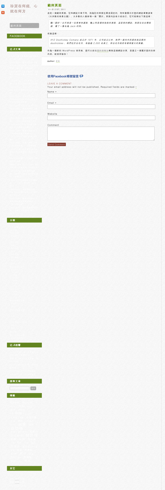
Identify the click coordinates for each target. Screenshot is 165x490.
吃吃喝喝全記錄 (17, 227)
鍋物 (13, 263)
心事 (13, 316)
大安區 (15, 280)
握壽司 (33, 431)
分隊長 (21, 409)
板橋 (13, 439)
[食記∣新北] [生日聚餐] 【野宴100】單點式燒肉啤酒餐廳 (24, 82)
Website (52, 113)
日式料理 (15, 242)
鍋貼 (19, 457)
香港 (13, 306)
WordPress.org (18, 485)
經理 (12, 450)
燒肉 (13, 251)
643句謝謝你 (29, 370)
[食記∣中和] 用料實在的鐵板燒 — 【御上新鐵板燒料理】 (23, 119)
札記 (13, 319)
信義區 (15, 275)
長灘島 (14, 303)
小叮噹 (28, 421)
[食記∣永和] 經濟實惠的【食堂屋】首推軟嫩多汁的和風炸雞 (24, 152)
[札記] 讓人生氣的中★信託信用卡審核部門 (24, 353)
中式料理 (15, 233)
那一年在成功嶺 (17, 335)
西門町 (14, 453)
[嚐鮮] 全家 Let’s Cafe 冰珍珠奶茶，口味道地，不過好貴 (24, 166)
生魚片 (15, 446)
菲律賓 (28, 449)
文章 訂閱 (17, 478)
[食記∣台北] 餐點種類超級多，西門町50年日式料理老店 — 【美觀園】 (24, 173)
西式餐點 (15, 257)
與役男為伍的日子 (18, 338)
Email (50, 102)
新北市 (14, 289)
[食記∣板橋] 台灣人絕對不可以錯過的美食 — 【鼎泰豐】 (23, 144)
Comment (53, 125)
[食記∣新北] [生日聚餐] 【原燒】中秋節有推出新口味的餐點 (24, 74)
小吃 (13, 239)
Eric (13, 406)
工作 (13, 313)
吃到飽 (14, 236)
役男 (31, 425)
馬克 (27, 461)
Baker (15, 402)
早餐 (13, 245)
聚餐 (19, 449)
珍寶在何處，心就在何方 (23, 8)
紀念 (13, 325)
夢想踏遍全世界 (17, 300)
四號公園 (31, 417)
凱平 (13, 409)
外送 (12, 420)
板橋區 (15, 294)
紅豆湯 (34, 447)
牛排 (26, 442)
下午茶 (14, 230)
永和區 (15, 297)
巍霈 (22, 424)
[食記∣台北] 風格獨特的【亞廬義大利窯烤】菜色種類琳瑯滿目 (24, 111)
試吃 (13, 260)
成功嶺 (16, 428)
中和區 (15, 291)
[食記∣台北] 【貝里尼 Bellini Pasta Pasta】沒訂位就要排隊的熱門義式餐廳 (24, 99)
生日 (33, 442)
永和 (22, 439)
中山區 (15, 272)
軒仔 (23, 453)
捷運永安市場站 (18, 431)
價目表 (29, 407)
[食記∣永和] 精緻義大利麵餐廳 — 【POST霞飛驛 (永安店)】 (23, 183)
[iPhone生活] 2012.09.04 (23, 105)
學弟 (20, 420)
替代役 (31, 435)
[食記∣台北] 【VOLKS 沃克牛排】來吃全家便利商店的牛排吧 (24, 90)
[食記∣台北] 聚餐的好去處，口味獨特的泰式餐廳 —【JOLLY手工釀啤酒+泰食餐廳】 (23, 135)
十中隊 (16, 413)
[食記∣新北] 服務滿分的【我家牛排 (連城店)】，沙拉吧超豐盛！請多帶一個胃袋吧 (24, 65)
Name (50, 91)
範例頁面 (16, 25)
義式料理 (15, 254)
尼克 (58, 61)
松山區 (15, 283)
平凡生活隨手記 (17, 310)
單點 (22, 417)
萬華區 (15, 286)
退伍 (31, 453)
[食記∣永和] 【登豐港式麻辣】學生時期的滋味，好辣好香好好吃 (24, 192)
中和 (21, 406)
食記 (13, 461)
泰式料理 (15, 248)
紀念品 (26, 446)
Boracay (27, 402)
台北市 (14, 270)
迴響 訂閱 (17, 482)
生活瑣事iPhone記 (19, 322)
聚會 (13, 328)
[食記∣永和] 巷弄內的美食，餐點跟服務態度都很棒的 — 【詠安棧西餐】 (23, 201)
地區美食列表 (16, 267)
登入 (12, 475)
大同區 (15, 278)
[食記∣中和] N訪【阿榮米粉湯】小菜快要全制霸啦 (23, 126)
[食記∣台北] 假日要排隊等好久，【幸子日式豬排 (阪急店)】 (23, 210)
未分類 (13, 331)
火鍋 (12, 442)
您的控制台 (103, 50)
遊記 (13, 457)
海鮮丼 (32, 439)
